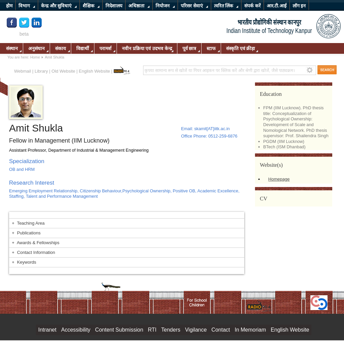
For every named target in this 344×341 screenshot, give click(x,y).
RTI (152, 330)
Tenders (170, 330)
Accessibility (75, 330)
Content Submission (119, 330)
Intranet (47, 330)
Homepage (279, 179)
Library (41, 71)
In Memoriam (250, 330)
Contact (220, 330)
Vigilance (196, 330)
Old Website (63, 71)
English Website (94, 71)
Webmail (22, 71)
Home (35, 57)
